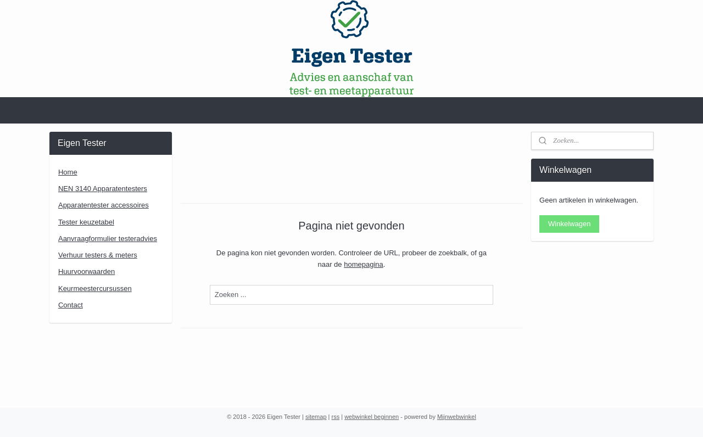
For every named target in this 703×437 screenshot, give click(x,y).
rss (336, 416)
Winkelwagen (569, 224)
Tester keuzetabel (86, 222)
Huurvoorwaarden (86, 271)
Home (67, 172)
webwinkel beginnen (371, 416)
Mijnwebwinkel (456, 416)
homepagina (363, 264)
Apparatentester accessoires (103, 205)
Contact (70, 305)
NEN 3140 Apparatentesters (102, 188)
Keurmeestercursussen (95, 288)
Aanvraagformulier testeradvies (107, 238)
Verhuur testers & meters (97, 255)
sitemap (316, 416)
